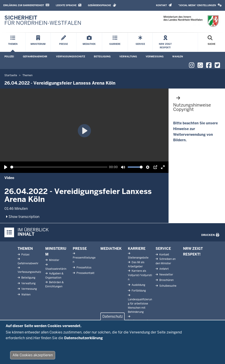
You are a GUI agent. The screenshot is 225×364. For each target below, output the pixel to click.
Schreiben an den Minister (166, 261)
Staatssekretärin (55, 269)
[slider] (58, 167)
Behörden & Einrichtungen (54, 284)
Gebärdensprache (102, 5)
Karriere (136, 248)
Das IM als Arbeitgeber (136, 264)
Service (163, 248)
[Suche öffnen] (211, 42)
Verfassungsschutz (70, 56)
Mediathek (111, 248)
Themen (25, 248)
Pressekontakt (85, 273)
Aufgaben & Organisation (54, 275)
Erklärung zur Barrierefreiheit (26, 5)
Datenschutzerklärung (83, 338)
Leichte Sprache (68, 5)
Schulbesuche (167, 286)
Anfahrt (164, 269)
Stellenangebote (138, 257)
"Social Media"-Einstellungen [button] (200, 5)
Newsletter (166, 274)
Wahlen (177, 56)
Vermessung (154, 56)
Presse (80, 248)
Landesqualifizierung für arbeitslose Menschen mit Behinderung (140, 306)
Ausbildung (138, 285)
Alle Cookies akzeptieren (33, 355)
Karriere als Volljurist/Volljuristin (140, 275)
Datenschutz (112, 316)
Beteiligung (102, 56)
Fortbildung (138, 290)
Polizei (9, 56)
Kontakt (164, 5)
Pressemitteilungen (84, 260)
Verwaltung (128, 56)
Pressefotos (83, 267)
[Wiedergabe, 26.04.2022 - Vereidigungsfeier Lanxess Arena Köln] (5, 167)
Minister (53, 260)
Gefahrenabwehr (35, 56)
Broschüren (166, 280)
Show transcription (22, 216)
